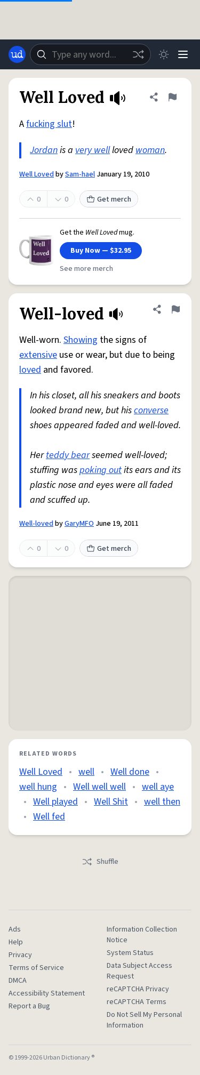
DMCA (18, 980)
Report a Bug (29, 1006)
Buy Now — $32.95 (100, 250)
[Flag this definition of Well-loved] (175, 309)
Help (16, 942)
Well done (129, 772)
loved (30, 369)
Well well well (99, 786)
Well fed (49, 816)
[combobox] (90, 54)
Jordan (44, 150)
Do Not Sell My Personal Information (144, 1020)
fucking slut (49, 124)
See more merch (86, 268)
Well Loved (36, 174)
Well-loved (36, 523)
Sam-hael (80, 174)
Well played (55, 801)
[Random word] (138, 54)
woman (150, 150)
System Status (130, 953)
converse (151, 410)
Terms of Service (36, 967)
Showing (80, 340)
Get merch (108, 199)
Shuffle (100, 861)
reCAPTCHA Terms (136, 1002)
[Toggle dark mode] (163, 54)
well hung (38, 786)
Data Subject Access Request (139, 971)
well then (162, 801)
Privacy (20, 955)
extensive (38, 355)
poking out (100, 470)
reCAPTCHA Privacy (138, 989)
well (86, 772)
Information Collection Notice (142, 934)
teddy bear (68, 455)
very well (92, 150)
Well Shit (111, 801)
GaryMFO (79, 523)
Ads (15, 929)
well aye (158, 786)
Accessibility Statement (47, 993)
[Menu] (182, 54)
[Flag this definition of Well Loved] (172, 97)
